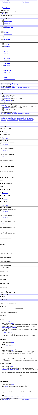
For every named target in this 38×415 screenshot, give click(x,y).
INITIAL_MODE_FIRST (7, 65)
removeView (14, 128)
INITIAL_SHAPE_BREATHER (7, 72)
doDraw (2, 125)
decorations (2, 92)
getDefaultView (6, 359)
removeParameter (9, 128)
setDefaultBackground (22, 128)
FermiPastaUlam (4, 13)
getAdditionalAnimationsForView (27, 125)
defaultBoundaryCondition (8, 35)
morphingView (18, 92)
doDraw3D (5, 100)
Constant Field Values (5, 140)
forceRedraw (13, 125)
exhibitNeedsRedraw (8, 92)
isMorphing (13, 92)
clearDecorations (26, 124)
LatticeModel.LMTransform (8, 22)
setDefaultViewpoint (4, 121)
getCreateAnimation (7, 106)
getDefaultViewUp (27, 120)
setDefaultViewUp (10, 121)
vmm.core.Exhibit (4, 7)
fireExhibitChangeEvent (7, 125)
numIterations (6, 85)
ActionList (4, 379)
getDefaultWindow (3, 126)
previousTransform (27, 92)
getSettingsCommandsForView (8, 393)
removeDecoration (3, 128)
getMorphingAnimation (17, 126)
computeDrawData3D (3, 120)
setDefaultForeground (29, 128)
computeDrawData (32, 124)
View (11, 106)
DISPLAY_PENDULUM (6, 59)
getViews (14, 127)
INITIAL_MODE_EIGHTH (7, 63)
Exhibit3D (4, 16)
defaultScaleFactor (7, 48)
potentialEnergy (6, 116)
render (17, 128)
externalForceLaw (7, 104)
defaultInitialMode (7, 39)
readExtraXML (25, 127)
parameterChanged (19, 127)
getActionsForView (18, 125)
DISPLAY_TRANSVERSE (7, 61)
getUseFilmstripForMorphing (8, 127)
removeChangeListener (30, 127)
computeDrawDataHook (10, 120)
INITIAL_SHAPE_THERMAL (7, 80)
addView (22, 124)
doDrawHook (15, 120)
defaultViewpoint (3, 89)
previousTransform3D (15, 89)
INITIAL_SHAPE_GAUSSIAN (7, 74)
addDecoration (9, 124)
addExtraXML (14, 124)
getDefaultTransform (7, 108)
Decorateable (20, 11)
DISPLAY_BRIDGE (6, 52)
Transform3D (21, 100)
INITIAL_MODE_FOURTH (7, 67)
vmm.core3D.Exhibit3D (6, 8)
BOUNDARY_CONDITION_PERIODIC (8, 28)
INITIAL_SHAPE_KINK (7, 76)
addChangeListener (3, 124)
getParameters (33, 126)
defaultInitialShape (7, 41)
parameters (22, 92)
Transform (2, 108)
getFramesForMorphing (10, 126)
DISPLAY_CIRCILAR (6, 54)
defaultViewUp (9, 89)
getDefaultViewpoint (21, 120)
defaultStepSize (6, 50)
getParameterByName (27, 126)
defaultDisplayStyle (7, 37)
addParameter (18, 124)
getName (22, 126)
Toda (7, 13)
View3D (16, 100)
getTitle (2, 127)
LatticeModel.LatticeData (8, 20)
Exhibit (13, 91)
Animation (2, 106)
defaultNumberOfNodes (7, 46)
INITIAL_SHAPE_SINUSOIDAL (8, 78)
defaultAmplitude (6, 33)
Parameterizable (24, 11)
